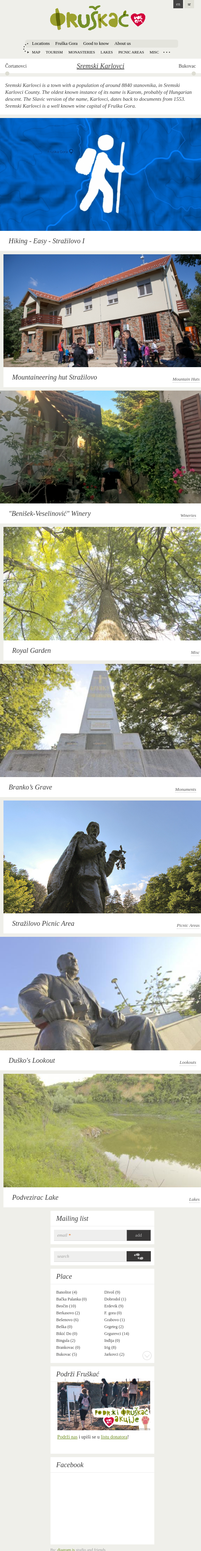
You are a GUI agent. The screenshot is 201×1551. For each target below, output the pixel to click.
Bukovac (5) (66, 1354)
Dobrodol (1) (115, 1299)
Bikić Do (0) (66, 1333)
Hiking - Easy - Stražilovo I (46, 241)
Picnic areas (131, 52)
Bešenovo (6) (67, 1319)
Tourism (54, 52)
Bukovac (187, 66)
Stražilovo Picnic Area (43, 923)
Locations (41, 43)
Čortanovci (16, 66)
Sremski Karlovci (101, 66)
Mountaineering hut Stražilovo (54, 377)
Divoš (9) (112, 1292)
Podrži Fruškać (77, 1374)
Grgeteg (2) (114, 1326)
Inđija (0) (112, 1340)
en (178, 4)
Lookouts (188, 1062)
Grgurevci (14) (116, 1333)
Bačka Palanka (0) (71, 1299)
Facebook (70, 1465)
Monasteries (81, 52)
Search (63, 1256)
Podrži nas (67, 1437)
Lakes (107, 52)
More (147, 1355)
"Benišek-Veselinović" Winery (50, 513)
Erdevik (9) (114, 1306)
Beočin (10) (66, 1306)
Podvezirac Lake (35, 1197)
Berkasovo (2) (68, 1313)
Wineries (189, 515)
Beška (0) (64, 1326)
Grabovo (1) (114, 1319)
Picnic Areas (188, 925)
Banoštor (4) (66, 1292)
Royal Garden (31, 650)
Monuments (185, 789)
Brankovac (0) (68, 1347)
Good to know (96, 43)
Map (36, 52)
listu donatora (114, 1437)
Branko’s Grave (30, 787)
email (64, 1235)
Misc (154, 52)
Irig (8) (110, 1347)
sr (189, 4)
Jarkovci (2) (114, 1354)
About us (123, 43)
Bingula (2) (65, 1340)
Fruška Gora (66, 43)
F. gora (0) (113, 1313)
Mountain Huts (186, 379)
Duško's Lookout (32, 1060)
